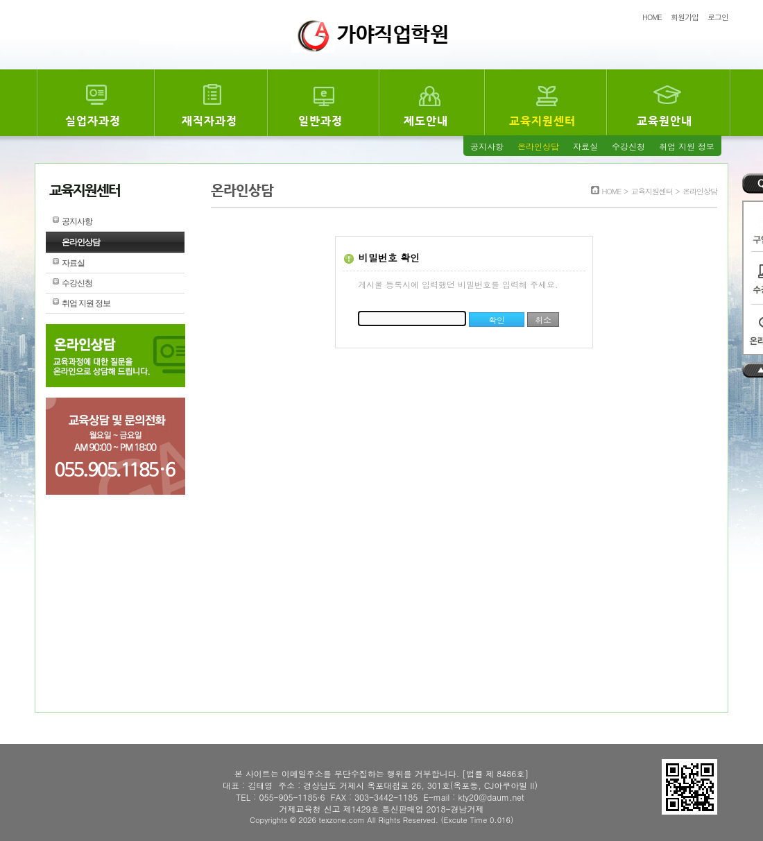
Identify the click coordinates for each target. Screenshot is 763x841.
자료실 (585, 146)
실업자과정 (93, 121)
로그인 (718, 17)
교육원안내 (664, 121)
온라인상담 (538, 146)
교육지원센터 (542, 121)
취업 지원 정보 (686, 146)
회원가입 (684, 17)
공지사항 (487, 146)
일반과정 (320, 121)
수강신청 (628, 146)
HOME (652, 17)
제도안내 (426, 121)
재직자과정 (209, 121)
